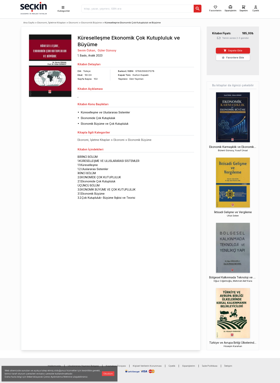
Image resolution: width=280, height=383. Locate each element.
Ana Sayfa (28, 22)
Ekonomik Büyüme (91, 22)
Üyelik (172, 365)
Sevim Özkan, (87, 50)
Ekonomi (73, 22)
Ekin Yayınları (137, 79)
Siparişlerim (188, 365)
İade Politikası (209, 365)
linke (29, 376)
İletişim (228, 365)
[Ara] (197, 8)
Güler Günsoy (107, 50)
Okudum (108, 373)
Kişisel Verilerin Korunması (147, 365)
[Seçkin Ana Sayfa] (33, 8)
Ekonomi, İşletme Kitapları (51, 22)
